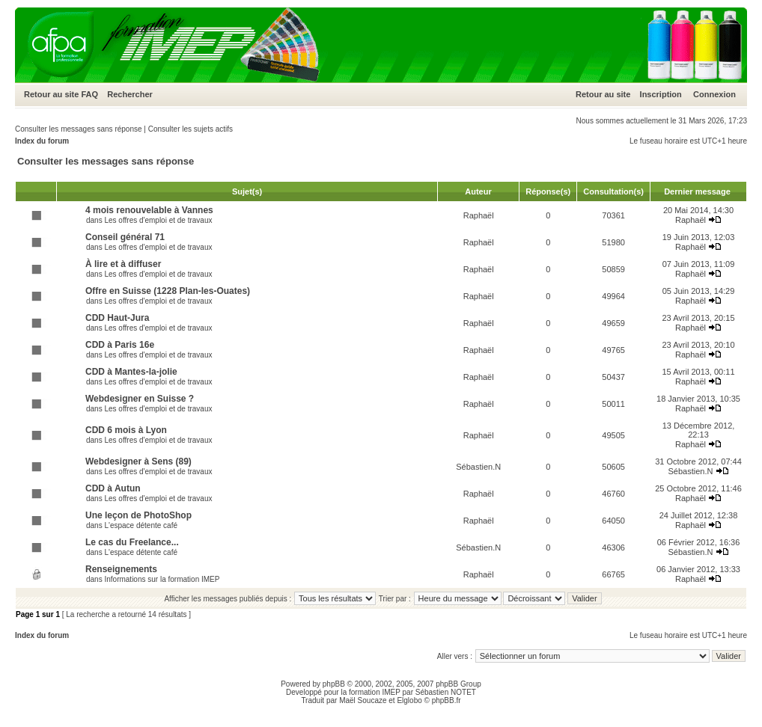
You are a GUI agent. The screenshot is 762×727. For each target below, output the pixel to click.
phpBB (334, 684)
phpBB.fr (446, 700)
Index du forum (42, 141)
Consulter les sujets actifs (190, 129)
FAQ (89, 94)
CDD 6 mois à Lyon (126, 430)
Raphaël (478, 215)
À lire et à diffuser (123, 264)
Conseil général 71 (125, 237)
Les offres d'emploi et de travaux (158, 220)
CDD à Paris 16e (119, 345)
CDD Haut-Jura (117, 318)
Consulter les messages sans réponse (78, 129)
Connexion (714, 94)
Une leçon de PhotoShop (138, 515)
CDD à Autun (113, 488)
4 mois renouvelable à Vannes (149, 210)
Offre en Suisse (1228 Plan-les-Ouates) (167, 291)
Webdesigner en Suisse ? (139, 398)
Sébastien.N (478, 466)
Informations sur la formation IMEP (161, 579)
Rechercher (130, 94)
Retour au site (51, 94)
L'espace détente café (140, 525)
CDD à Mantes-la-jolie (131, 371)
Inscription (661, 94)
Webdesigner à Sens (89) (138, 461)
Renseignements (121, 569)
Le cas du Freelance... (132, 542)
